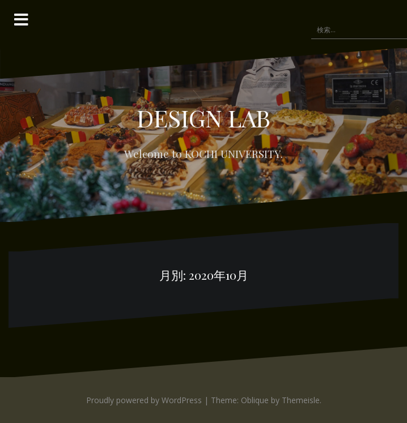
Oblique (255, 400)
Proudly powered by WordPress (144, 400)
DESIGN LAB (203, 118)
